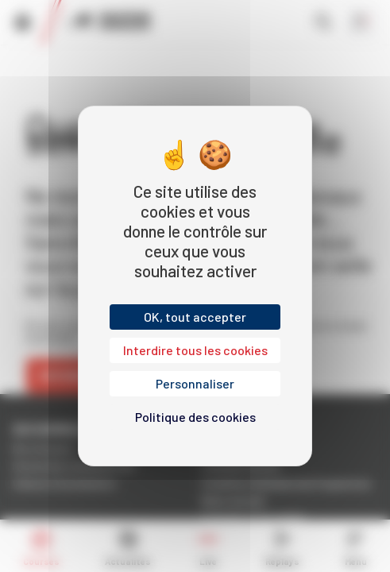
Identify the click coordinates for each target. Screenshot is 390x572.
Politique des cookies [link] (195, 416)
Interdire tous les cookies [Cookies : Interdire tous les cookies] (195, 350)
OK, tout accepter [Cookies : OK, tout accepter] (195, 316)
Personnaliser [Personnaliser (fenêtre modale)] (195, 383)
